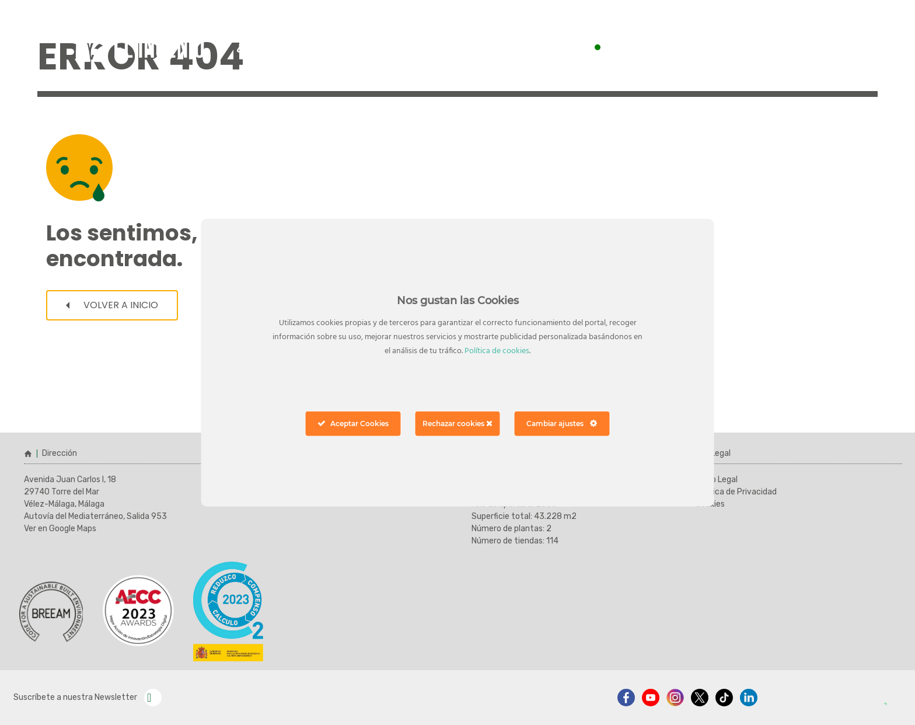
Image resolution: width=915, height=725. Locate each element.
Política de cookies (497, 350)
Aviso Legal (717, 480)
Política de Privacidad (736, 492)
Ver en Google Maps (60, 529)
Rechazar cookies (457, 423)
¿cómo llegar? (273, 46)
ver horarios (794, 47)
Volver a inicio (112, 305)
